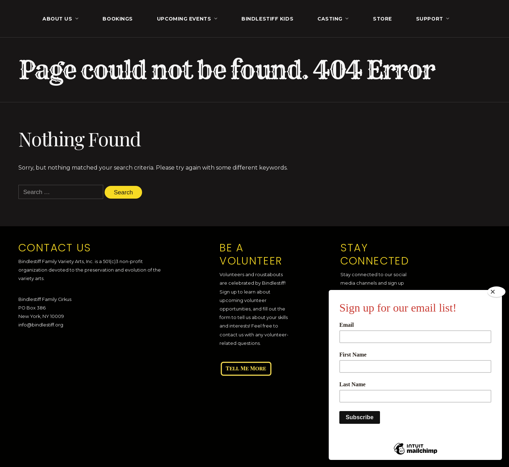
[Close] (496, 291)
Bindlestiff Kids (267, 19)
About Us (57, 19)
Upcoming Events (184, 19)
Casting (330, 19)
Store (382, 19)
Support (429, 19)
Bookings (118, 19)
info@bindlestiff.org (40, 325)
